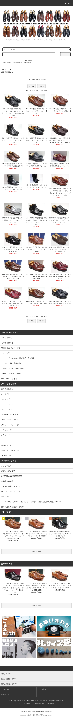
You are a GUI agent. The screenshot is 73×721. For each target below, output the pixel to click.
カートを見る (42, 689)
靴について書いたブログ (10, 491)
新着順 (43, 79)
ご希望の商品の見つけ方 (10, 486)
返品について (43, 700)
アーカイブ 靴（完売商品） (15, 62)
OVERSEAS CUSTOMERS (11, 476)
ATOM (52, 703)
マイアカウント (6, 689)
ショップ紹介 (6, 466)
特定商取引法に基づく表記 (56, 700)
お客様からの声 (7, 481)
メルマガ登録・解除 (38, 703)
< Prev (31, 86)
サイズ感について (8, 497)
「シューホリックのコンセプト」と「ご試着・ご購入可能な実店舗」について (31, 502)
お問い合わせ (5, 694)
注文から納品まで (8, 471)
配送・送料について (32, 700)
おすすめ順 (31, 79)
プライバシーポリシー (25, 703)
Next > (41, 86)
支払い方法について (19, 700)
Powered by (36, 715)
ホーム (4, 62)
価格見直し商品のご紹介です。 (13, 507)
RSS (48, 703)
